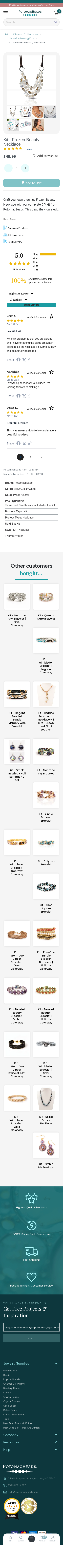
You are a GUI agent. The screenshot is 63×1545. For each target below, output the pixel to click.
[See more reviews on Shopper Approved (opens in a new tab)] (30, 359)
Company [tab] (10, 1434)
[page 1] (20, 457)
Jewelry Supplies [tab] (16, 1363)
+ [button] (25, 168)
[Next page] (41, 457)
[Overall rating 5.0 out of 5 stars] (12, 149)
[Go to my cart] (59, 11)
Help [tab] (6, 1449)
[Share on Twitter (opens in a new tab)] (24, 359)
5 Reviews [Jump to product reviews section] (29, 149)
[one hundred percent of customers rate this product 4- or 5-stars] (32, 281)
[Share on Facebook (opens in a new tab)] (18, 360)
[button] (5, 13)
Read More (9, 219)
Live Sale (49, 5)
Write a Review (31, 305)
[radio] (44, 254)
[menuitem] (31, 1370)
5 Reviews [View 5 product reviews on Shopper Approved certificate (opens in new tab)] (22, 268)
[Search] (31, 22)
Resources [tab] (11, 1442)
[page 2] (30, 457)
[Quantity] (17, 168)
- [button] (8, 168)
